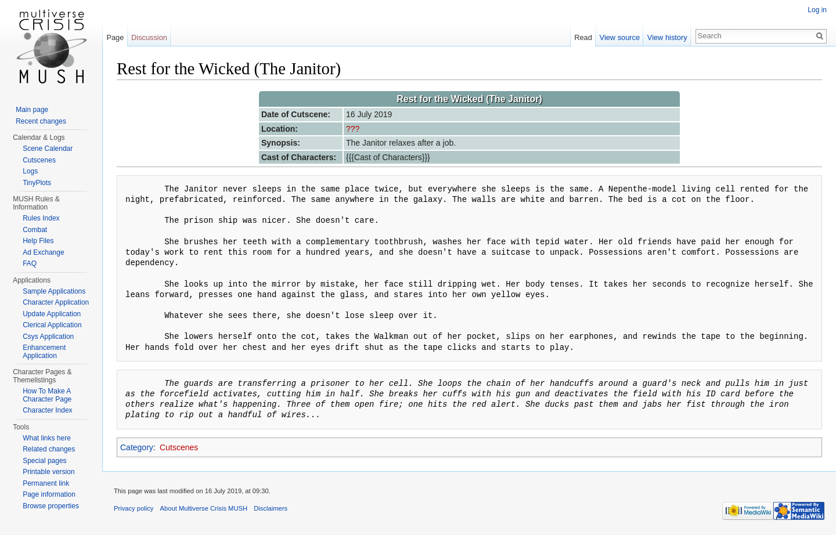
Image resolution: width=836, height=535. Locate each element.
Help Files (38, 241)
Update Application (52, 314)
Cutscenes (179, 447)
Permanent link (46, 483)
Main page (32, 110)
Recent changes (41, 121)
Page (115, 37)
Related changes (49, 449)
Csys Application (48, 336)
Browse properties (51, 506)
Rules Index (41, 218)
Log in (817, 10)
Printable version (48, 472)
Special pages (44, 461)
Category (136, 447)
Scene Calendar (48, 148)
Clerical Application (52, 325)
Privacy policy (133, 508)
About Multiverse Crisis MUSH (203, 508)
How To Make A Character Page (47, 395)
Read (583, 37)
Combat (35, 230)
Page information (49, 494)
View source (620, 37)
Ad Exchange (43, 252)
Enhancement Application (44, 352)
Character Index (47, 410)
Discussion (149, 37)
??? (352, 128)
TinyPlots (37, 183)
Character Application (56, 302)
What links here (47, 438)
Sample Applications (54, 291)
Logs (30, 171)
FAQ (30, 263)
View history (667, 37)
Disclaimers (270, 508)
